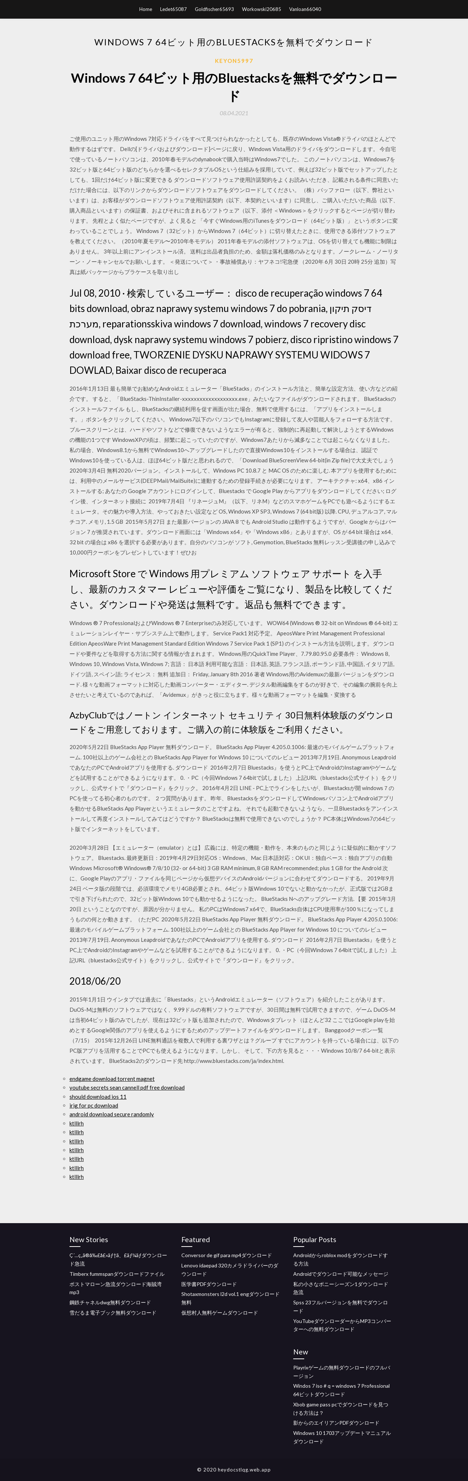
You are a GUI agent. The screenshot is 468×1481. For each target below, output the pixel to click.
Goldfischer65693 (214, 9)
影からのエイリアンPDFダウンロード (336, 1423)
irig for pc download (93, 1105)
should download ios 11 (98, 1096)
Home (145, 9)
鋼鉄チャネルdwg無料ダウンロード (110, 1302)
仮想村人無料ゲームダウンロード (219, 1312)
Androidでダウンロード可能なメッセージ (340, 1274)
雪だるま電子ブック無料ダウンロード (112, 1312)
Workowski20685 (261, 9)
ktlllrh (76, 1123)
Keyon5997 (234, 60)
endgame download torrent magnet (112, 1078)
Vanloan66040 (305, 9)
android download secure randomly (111, 1114)
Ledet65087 (173, 9)
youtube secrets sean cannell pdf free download (127, 1087)
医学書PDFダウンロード (209, 1284)
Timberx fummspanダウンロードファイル (117, 1274)
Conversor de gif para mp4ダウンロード (226, 1255)
